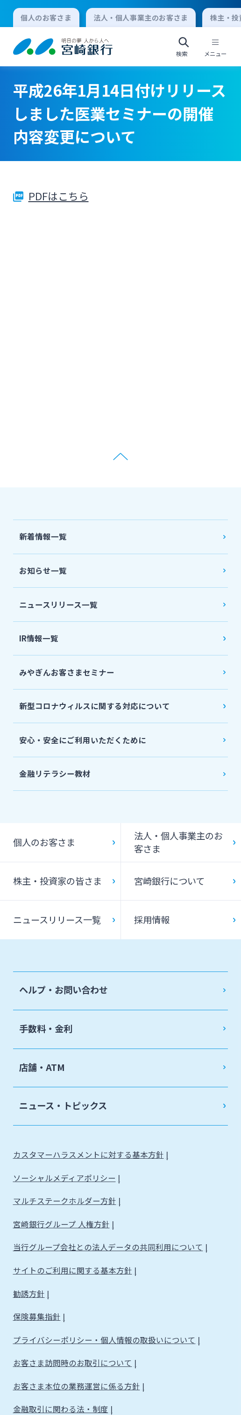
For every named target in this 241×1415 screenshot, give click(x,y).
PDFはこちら (58, 195)
